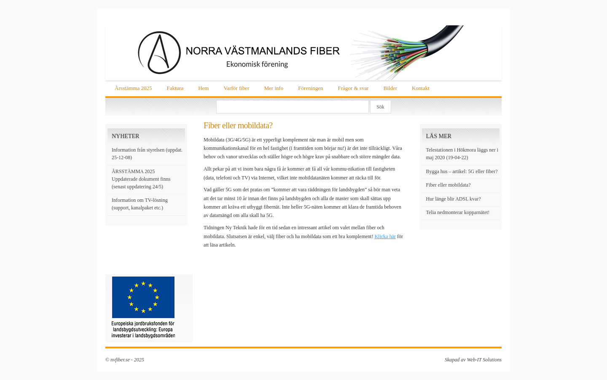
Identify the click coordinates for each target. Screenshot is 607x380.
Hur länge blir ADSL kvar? (453, 199)
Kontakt (421, 88)
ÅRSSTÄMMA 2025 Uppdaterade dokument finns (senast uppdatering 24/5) (141, 179)
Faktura (175, 88)
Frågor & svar (353, 88)
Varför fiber (236, 88)
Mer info (273, 88)
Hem (203, 88)
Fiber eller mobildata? (448, 185)
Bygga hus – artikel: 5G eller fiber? (462, 171)
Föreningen (310, 88)
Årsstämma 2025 (133, 88)
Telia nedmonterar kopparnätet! (458, 212)
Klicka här (385, 236)
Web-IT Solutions (484, 360)
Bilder (390, 88)
